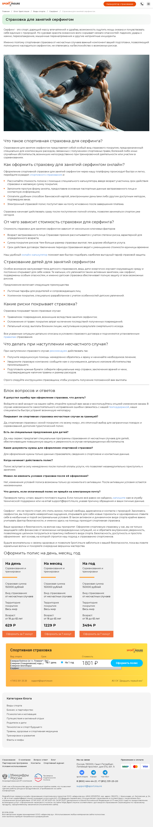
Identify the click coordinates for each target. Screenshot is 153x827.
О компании (24, 760)
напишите (119, 497)
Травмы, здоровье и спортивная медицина (32, 731)
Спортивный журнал (54, 763)
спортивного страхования (46, 174)
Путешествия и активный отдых (25, 718)
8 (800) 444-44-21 (87, 781)
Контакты (35, 763)
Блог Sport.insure (21, 11)
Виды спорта (39, 11)
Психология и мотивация (21, 714)
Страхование (8, 760)
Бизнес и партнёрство (20, 709)
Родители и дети (16, 722)
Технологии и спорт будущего (24, 727)
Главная (6, 11)
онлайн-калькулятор (34, 254)
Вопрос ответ (41, 760)
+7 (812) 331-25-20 (108, 781)
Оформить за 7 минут (19, 634)
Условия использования (14, 766)
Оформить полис (127, 663)
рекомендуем (58, 350)
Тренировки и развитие (21, 735)
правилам (10, 337)
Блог (53, 760)
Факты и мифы (15, 739)
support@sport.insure (41, 680)
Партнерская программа (15, 763)
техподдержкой (119, 407)
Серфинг (53, 11)
